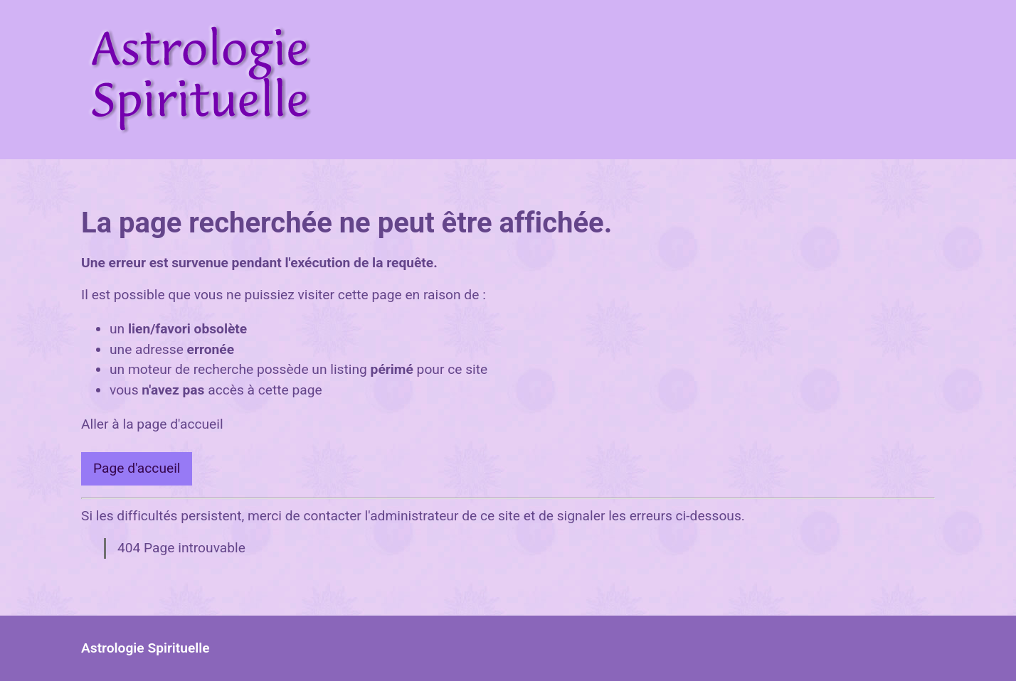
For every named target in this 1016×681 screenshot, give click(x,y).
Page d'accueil (136, 468)
